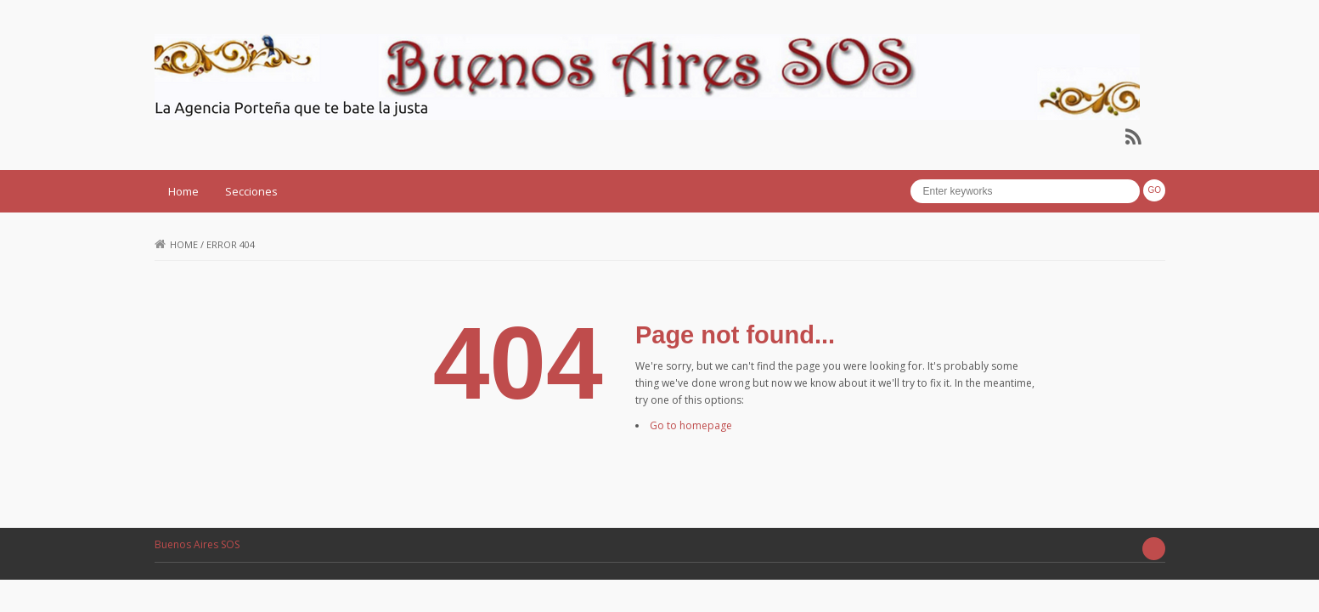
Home (183, 191)
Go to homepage (691, 425)
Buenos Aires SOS (197, 544)
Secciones (251, 191)
